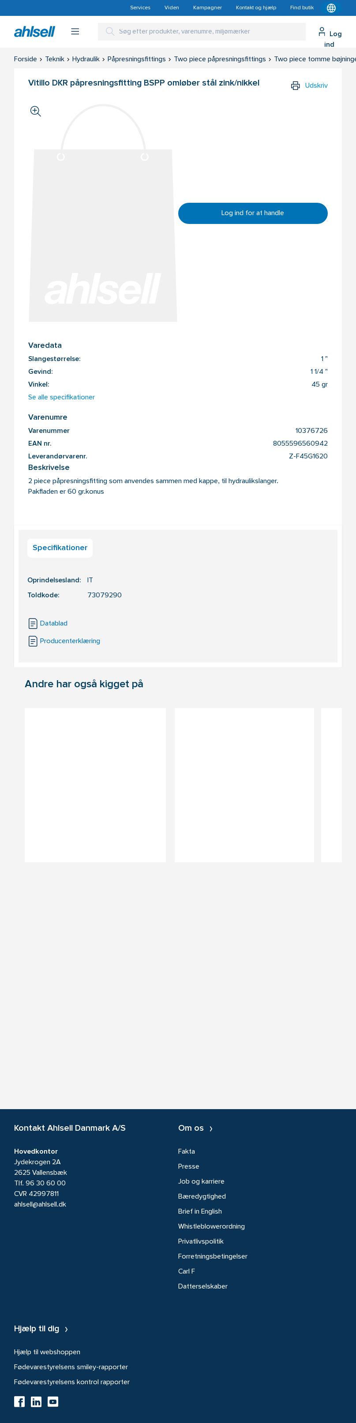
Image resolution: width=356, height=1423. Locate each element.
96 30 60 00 (46, 1184)
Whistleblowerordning (211, 1227)
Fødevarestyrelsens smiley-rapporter (71, 1367)
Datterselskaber (203, 1287)
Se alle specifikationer (61, 398)
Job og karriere (201, 1182)
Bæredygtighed (202, 1197)
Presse (188, 1167)
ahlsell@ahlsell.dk (40, 1205)
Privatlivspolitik (201, 1242)
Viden (172, 8)
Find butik (302, 8)
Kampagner (207, 8)
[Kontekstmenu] (331, 8)
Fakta (186, 1152)
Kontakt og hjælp (256, 8)
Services (140, 8)
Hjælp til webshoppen (47, 1352)
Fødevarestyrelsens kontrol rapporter (72, 1382)
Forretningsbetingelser (212, 1257)
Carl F (186, 1272)
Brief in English (200, 1212)
